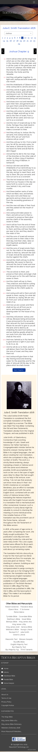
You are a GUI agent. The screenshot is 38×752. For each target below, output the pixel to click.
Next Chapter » (19, 370)
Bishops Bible (11, 622)
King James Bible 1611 (9, 720)
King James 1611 (25, 622)
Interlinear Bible (8, 676)
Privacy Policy (6, 702)
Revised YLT (14, 632)
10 (25, 38)
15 (7, 41)
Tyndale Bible (11, 616)
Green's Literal (19, 635)
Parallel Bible (7, 679)
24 (19, 44)
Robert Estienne (12, 607)
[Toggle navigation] (34, 2)
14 (3, 41)
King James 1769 (19, 624)
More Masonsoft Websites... (11, 731)
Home (4, 668)
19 (20, 41)
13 (35, 38)
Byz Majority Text (19, 647)
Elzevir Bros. (13, 609)
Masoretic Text (11, 639)
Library (5, 672)
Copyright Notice (7, 705)
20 (24, 41)
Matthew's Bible (13, 619)
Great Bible (26, 619)
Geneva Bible (26, 627)
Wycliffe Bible (19, 642)
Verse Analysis (7, 683)
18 (17, 41)
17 (14, 41)
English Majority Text (19, 644)
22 (30, 41)
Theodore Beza (26, 607)
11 (28, 38)
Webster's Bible (12, 629)
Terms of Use (6, 698)
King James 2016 (12, 627)
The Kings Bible (7, 717)
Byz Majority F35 (12, 650)
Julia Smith (24, 632)
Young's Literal (26, 629)
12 (31, 38)
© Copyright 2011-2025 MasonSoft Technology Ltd (18, 746)
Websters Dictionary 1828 (10, 728)
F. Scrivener (24, 609)
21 (27, 41)
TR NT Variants (26, 650)
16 (10, 41)
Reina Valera (19, 612)
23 (34, 41)
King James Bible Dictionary (11, 724)
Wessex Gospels (26, 639)
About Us (4, 694)
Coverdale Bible (25, 616)
